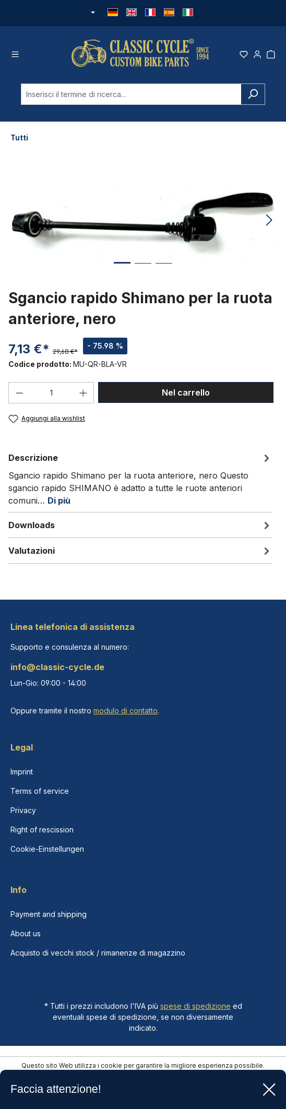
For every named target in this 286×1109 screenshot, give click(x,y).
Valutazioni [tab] (140, 550)
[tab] (140, 478)
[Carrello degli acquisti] (271, 52)
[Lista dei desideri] (243, 52)
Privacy (23, 810)
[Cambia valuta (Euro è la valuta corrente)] (92, 13)
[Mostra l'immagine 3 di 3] (164, 271)
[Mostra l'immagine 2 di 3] (143, 271)
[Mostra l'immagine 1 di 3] (122, 270)
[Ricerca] (253, 94)
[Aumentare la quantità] (83, 392)
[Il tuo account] (257, 52)
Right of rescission (42, 829)
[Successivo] (269, 220)
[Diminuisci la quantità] (19, 392)
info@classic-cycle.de (57, 667)
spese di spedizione (195, 1005)
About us (25, 933)
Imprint (21, 771)
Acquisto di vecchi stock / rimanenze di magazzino (97, 952)
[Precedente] (16, 220)
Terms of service (39, 790)
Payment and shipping (48, 914)
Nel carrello (186, 392)
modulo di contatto (125, 710)
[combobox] (131, 94)
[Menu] (15, 52)
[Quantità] (51, 392)
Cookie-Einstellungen (47, 848)
